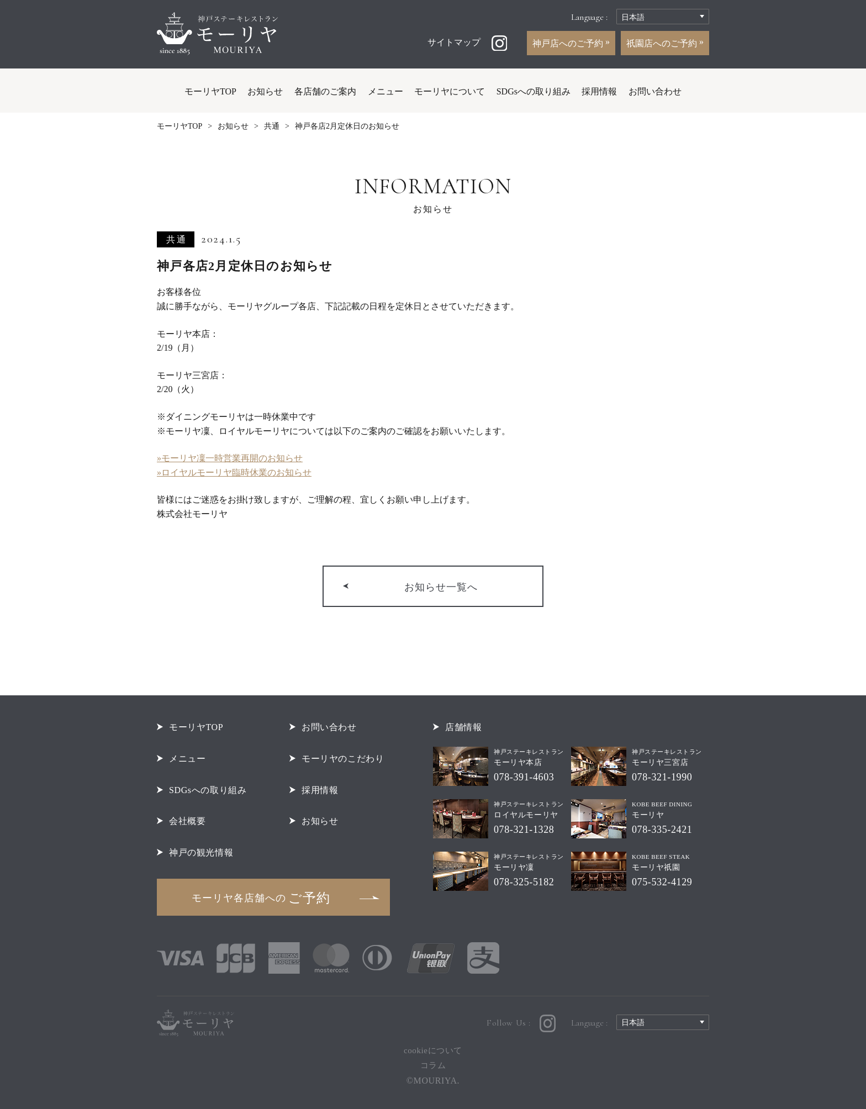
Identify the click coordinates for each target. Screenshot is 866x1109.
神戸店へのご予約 (568, 43)
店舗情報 (463, 727)
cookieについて (433, 1050)
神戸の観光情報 (201, 852)
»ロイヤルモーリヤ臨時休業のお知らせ (234, 472)
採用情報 (599, 91)
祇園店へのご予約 (662, 43)
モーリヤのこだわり (343, 758)
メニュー (385, 91)
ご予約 (261, 898)
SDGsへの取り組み (534, 91)
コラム (433, 1065)
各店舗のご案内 (325, 91)
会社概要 (187, 821)
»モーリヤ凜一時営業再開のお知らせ (230, 458)
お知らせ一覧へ (441, 587)
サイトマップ (453, 42)
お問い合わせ (655, 91)
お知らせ (265, 91)
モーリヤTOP (210, 91)
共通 (271, 126)
